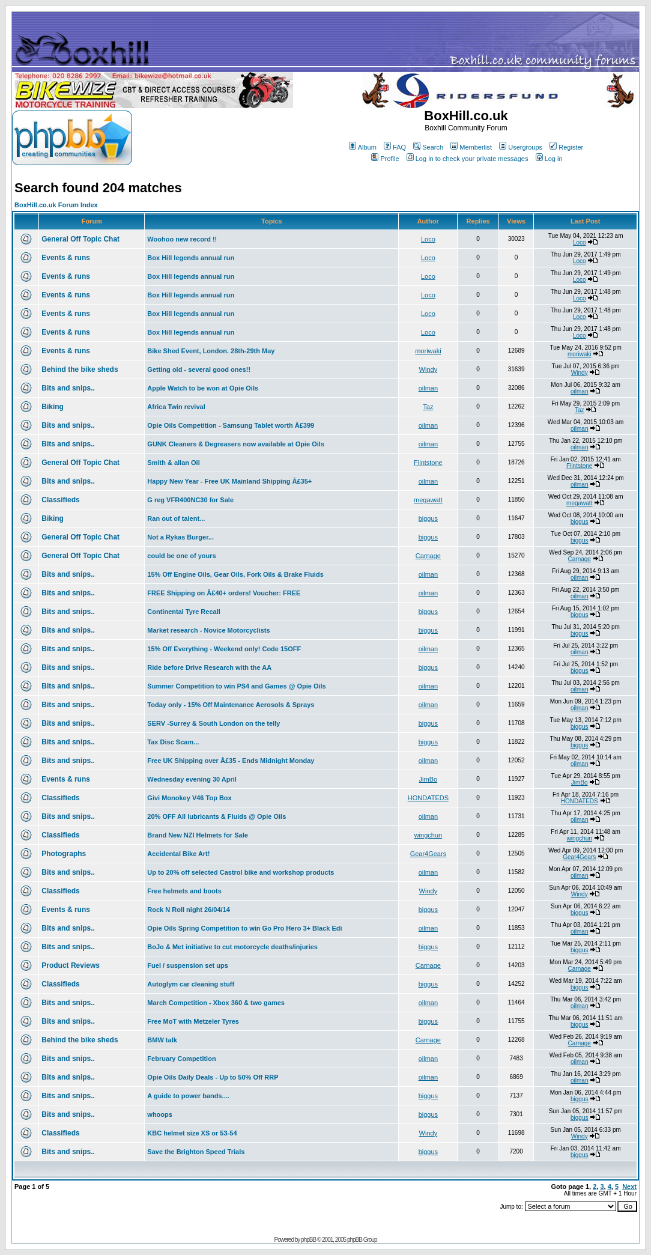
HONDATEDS (428, 797)
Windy (428, 369)
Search (428, 147)
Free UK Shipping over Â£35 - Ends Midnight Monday (230, 760)
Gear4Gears (428, 853)
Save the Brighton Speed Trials (195, 1151)
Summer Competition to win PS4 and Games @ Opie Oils (236, 686)
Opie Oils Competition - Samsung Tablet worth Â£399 (230, 425)
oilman (428, 388)
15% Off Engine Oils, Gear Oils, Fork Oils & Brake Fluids (235, 574)
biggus (428, 518)
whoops (159, 1114)
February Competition (181, 1058)
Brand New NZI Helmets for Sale (197, 835)
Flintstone (428, 462)
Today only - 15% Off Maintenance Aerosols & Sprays (230, 704)
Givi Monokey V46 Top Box (189, 797)
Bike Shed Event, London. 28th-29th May (210, 350)
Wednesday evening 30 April (192, 779)
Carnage (428, 555)
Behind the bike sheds (79, 369)
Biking (52, 407)
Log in (549, 158)
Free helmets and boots (184, 891)
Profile (385, 158)
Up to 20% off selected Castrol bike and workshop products (240, 872)
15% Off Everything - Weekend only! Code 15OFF (224, 648)
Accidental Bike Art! (178, 853)
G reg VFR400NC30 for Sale (190, 499)
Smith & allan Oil (173, 462)
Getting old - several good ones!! (198, 369)
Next (629, 1186)
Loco (428, 239)
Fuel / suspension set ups (187, 965)
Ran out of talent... (176, 518)
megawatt (428, 499)
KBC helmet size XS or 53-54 (192, 1133)
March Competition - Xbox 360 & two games (216, 1002)
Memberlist (471, 147)
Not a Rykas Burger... (180, 537)
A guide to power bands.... (188, 1095)
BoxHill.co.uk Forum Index (56, 204)
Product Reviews (70, 965)
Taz (428, 406)
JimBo (428, 779)
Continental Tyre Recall (183, 611)
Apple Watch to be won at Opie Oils (202, 388)
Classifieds (60, 500)
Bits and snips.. (68, 388)
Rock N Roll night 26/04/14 (188, 909)
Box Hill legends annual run (190, 257)
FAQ (395, 147)
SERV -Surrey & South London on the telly (213, 723)
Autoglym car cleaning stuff (190, 984)
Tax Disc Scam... (173, 742)
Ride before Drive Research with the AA (209, 667)
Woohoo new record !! (182, 239)
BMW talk (162, 1040)
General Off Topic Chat (80, 239)
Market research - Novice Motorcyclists (208, 630)
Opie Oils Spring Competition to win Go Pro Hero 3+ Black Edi (244, 928)
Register (566, 147)
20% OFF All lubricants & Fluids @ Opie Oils (216, 816)
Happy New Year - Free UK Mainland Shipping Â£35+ (229, 481)
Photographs (63, 853)
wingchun (428, 835)
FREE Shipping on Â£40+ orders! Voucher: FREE (223, 593)
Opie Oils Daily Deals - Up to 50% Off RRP (212, 1077)
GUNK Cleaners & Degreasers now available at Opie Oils (235, 444)
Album (363, 147)
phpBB (308, 1239)
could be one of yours (181, 555)
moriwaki (428, 350)
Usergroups (520, 147)
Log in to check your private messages (467, 158)
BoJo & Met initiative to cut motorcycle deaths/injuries (232, 946)
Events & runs (65, 258)
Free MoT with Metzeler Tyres (193, 1021)
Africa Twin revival (176, 406)
